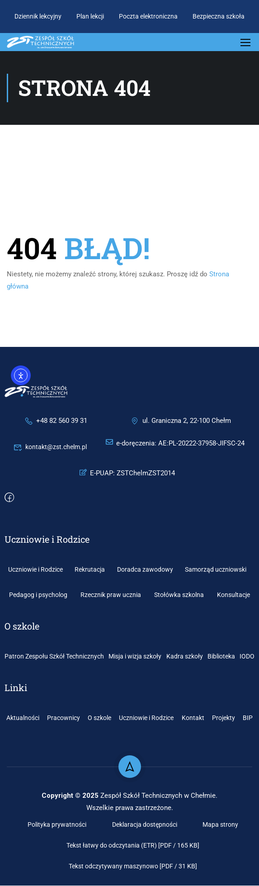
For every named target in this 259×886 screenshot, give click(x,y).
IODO (247, 656)
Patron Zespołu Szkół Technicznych (54, 656)
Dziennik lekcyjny (37, 16)
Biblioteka (221, 656)
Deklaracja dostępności (144, 825)
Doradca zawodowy (145, 569)
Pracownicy (63, 718)
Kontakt (193, 718)
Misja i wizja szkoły (134, 656)
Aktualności (22, 718)
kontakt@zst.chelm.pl (50, 447)
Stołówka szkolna (179, 595)
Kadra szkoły (184, 656)
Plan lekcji (90, 16)
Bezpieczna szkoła (219, 16)
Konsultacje (233, 595)
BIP (248, 718)
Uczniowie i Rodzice (35, 569)
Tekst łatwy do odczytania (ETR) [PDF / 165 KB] (132, 845)
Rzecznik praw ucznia (110, 595)
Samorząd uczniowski (215, 569)
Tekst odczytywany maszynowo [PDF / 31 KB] (133, 866)
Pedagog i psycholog (38, 595)
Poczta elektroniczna (148, 16)
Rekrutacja (90, 569)
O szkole (99, 718)
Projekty (223, 718)
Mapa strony (220, 825)
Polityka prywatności (57, 825)
